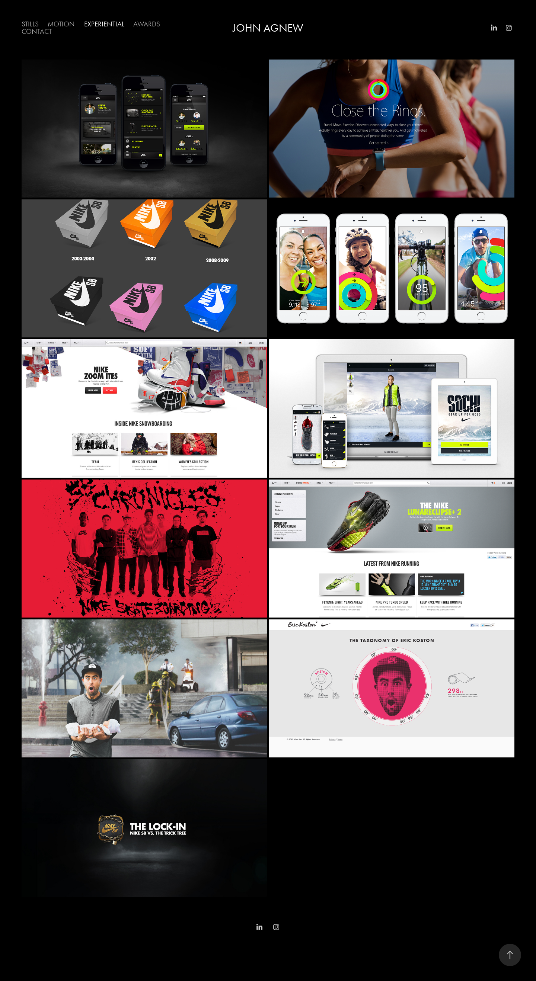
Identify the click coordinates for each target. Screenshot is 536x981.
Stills (30, 24)
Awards (146, 24)
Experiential (104, 24)
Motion (61, 24)
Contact (37, 31)
